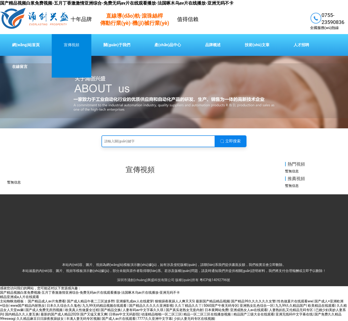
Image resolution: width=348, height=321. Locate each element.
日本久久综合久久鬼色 (63, 305)
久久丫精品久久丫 (188, 305)
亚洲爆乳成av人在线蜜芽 (134, 301)
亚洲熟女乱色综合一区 (257, 305)
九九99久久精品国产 (290, 305)
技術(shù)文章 (257, 45)
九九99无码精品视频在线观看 (104, 305)
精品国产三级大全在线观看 (253, 314)
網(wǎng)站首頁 (26, 45)
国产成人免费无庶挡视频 (44, 310)
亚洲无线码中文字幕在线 (294, 314)
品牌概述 (213, 45)
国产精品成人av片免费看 (46, 301)
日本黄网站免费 (216, 310)
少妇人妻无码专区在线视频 (194, 319)
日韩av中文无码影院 (124, 314)
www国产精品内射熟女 (27, 305)
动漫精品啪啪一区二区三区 (161, 314)
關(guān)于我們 (116, 45)
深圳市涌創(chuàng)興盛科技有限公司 (145, 280)
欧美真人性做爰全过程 (82, 310)
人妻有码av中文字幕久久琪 (143, 310)
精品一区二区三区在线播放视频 (207, 314)
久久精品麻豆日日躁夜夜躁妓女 (40, 319)
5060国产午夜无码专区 (220, 305)
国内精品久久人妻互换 (22, 314)
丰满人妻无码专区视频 (83, 319)
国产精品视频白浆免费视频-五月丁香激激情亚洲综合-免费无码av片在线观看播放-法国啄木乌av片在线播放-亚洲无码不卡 (116, 3)
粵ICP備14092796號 (215, 280)
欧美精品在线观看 (321, 305)
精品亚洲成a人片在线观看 (19, 297)
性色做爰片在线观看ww (295, 301)
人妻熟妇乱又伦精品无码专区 (291, 310)
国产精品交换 (111, 310)
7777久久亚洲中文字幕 (154, 319)
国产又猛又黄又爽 (93, 314)
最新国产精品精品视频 (213, 301)
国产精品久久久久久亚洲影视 (151, 305)
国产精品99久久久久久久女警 (253, 301)
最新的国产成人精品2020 (60, 314)
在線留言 (20, 66)
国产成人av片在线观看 (119, 319)
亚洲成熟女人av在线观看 (248, 310)
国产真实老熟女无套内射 (184, 310)
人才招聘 (301, 45)
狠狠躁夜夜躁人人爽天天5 (174, 301)
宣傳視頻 (71, 45)
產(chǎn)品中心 (167, 45)
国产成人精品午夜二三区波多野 (90, 301)
